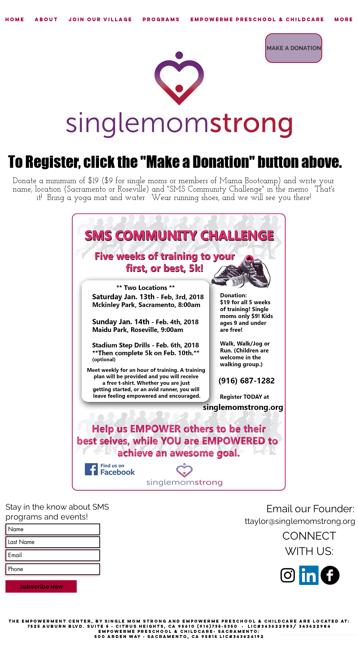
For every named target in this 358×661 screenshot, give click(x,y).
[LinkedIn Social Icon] (309, 575)
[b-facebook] (330, 575)
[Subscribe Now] (41, 586)
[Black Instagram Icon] (287, 575)
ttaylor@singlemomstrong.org (300, 521)
